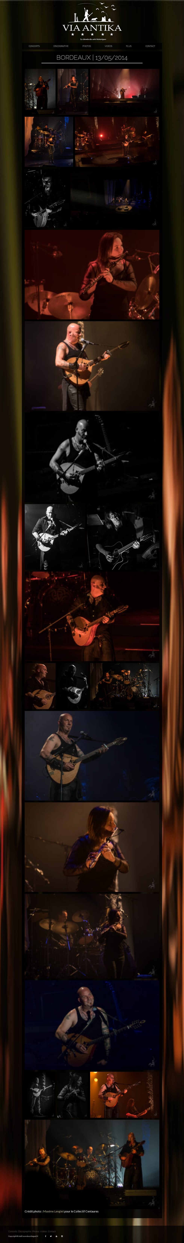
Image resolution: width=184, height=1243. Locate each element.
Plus (128, 46)
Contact (150, 46)
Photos (86, 46)
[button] (40, 92)
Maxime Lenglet (53, 1211)
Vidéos (108, 46)
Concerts (34, 46)
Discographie (60, 46)
